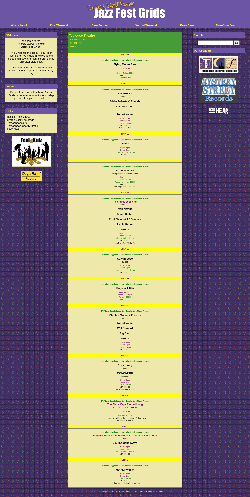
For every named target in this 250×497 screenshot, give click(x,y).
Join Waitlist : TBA (125, 416)
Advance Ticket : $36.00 (125, 73)
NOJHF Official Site (18, 116)
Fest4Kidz (13, 128)
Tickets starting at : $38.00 (125, 182)
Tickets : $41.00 (125, 385)
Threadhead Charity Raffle (22, 125)
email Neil (43, 98)
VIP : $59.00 (125, 299)
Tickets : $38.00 (125, 123)
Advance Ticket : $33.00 (125, 452)
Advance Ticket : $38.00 (125, 238)
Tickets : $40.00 (125, 347)
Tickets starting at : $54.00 (125, 152)
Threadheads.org (17, 122)
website (73, 46)
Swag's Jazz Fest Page (20, 119)
